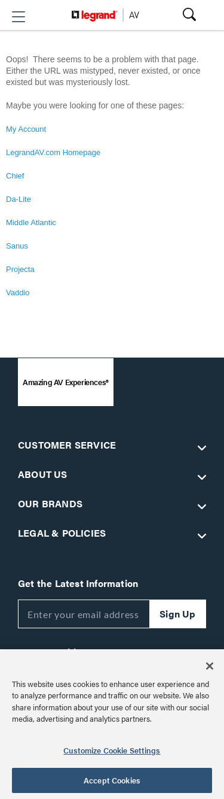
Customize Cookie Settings (111, 750)
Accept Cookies (112, 780)
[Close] (210, 666)
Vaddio (18, 292)
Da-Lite (18, 199)
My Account (26, 129)
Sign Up (177, 614)
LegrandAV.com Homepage (53, 152)
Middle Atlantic (31, 222)
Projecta (20, 269)
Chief (15, 175)
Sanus (17, 245)
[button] (18, 16)
